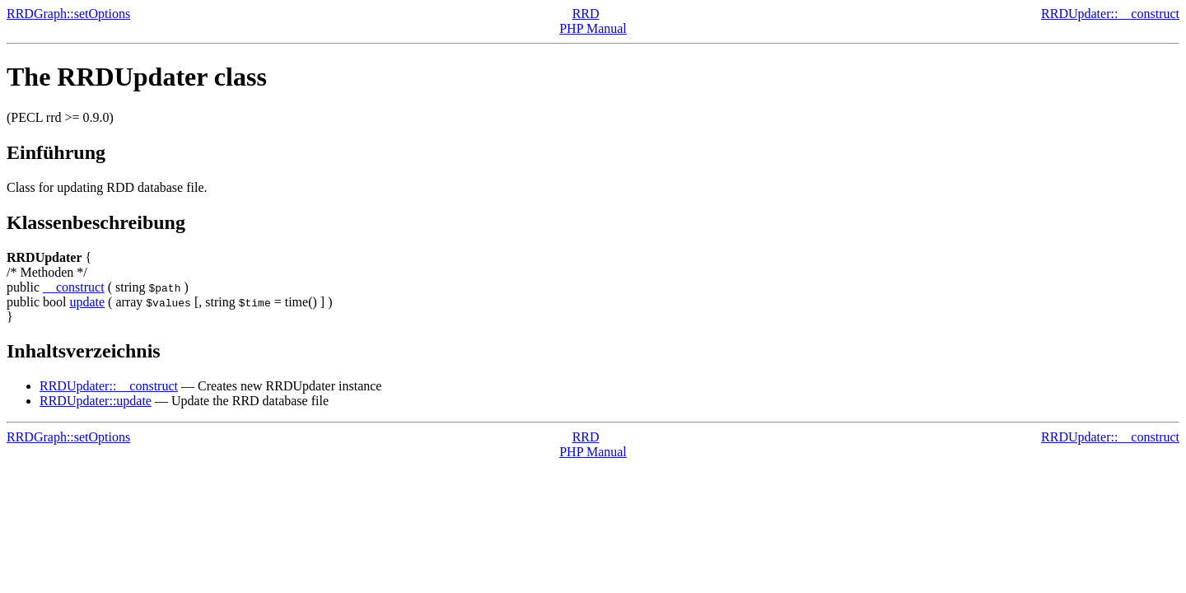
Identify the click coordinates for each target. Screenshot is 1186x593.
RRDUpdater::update (96, 401)
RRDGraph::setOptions (68, 14)
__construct (74, 287)
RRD (586, 14)
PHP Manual (593, 28)
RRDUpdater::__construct (1110, 14)
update (87, 302)
